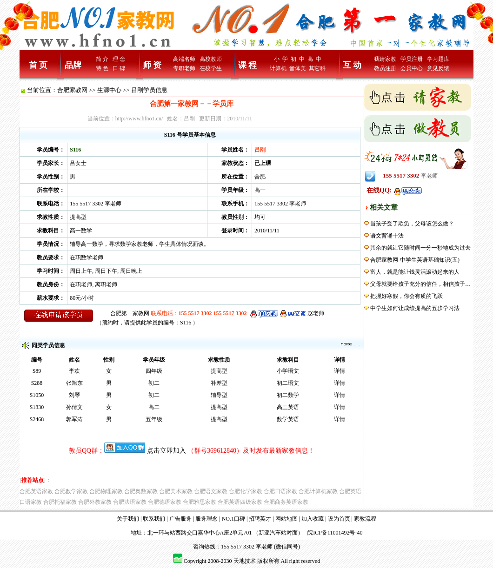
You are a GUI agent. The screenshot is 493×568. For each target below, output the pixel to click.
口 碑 (119, 68)
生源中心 (109, 89)
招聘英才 (260, 518)
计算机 (278, 68)
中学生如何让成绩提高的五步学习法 (415, 308)
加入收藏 (312, 518)
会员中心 (411, 68)
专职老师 (184, 68)
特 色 (102, 68)
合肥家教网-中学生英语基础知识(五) (415, 260)
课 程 (247, 65)
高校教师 (211, 59)
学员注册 (411, 59)
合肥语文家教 (210, 491)
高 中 (314, 59)
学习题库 (438, 59)
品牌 (73, 65)
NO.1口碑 (233, 518)
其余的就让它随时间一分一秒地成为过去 (420, 247)
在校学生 (211, 68)
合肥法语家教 (130, 502)
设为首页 (339, 518)
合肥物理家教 (106, 491)
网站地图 (286, 518)
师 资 (152, 65)
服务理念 (206, 518)
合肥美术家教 (176, 491)
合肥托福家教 (60, 502)
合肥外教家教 (95, 502)
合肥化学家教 (245, 491)
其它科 (317, 68)
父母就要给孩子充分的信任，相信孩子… (420, 284)
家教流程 (365, 518)
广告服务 (180, 518)
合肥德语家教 (164, 502)
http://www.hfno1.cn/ (139, 118)
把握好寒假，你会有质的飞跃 (406, 296)
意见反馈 (438, 68)
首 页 (38, 65)
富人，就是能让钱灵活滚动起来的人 (415, 272)
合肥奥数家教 (141, 491)
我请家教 (385, 59)
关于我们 (128, 518)
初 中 (298, 59)
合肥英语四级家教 (240, 502)
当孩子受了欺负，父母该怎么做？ (412, 223)
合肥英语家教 (36, 491)
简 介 (102, 59)
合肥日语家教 (280, 491)
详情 (339, 371)
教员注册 (385, 68)
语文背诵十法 (387, 235)
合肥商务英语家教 (286, 502)
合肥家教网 (72, 89)
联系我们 (154, 518)
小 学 (281, 59)
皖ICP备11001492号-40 (334, 532)
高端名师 (184, 59)
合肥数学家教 (71, 491)
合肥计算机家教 (318, 491)
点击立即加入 (166, 450)
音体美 (297, 68)
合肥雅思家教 (199, 502)
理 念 (119, 59)
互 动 (352, 65)
